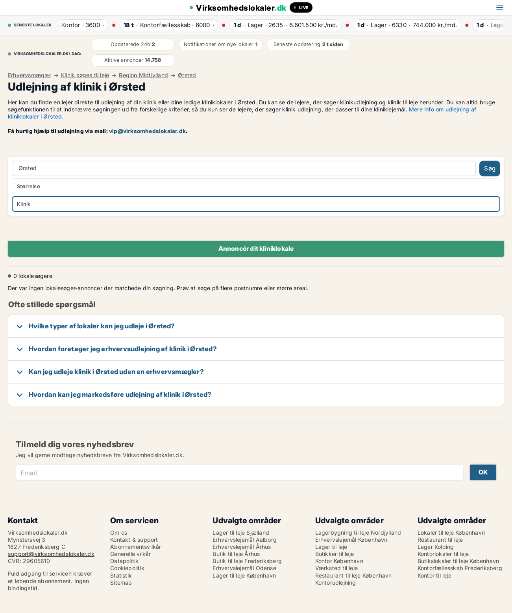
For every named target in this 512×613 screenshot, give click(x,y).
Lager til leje (331, 546)
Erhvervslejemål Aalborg (245, 539)
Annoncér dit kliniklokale (256, 248)
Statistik (121, 575)
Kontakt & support (134, 539)
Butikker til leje (334, 553)
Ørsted (187, 75)
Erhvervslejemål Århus (242, 546)
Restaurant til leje (440, 539)
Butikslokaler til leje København (458, 560)
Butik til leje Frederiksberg (247, 560)
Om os (118, 532)
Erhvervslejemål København (351, 539)
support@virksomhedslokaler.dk (51, 553)
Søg (489, 168)
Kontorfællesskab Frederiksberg (460, 568)
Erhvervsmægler (29, 75)
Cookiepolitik (127, 568)
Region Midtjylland (143, 75)
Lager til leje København (244, 575)
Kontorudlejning (335, 582)
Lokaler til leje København (451, 532)
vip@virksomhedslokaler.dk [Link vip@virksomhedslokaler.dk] (147, 131)
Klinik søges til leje (85, 75)
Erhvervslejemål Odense (244, 568)
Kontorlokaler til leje (443, 553)
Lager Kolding (436, 546)
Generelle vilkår (130, 553)
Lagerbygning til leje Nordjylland (358, 532)
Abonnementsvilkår (135, 546)
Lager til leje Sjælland (241, 532)
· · (78, 25)
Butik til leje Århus (236, 553)
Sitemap (121, 582)
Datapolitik (124, 560)
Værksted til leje (336, 568)
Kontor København (339, 560)
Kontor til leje (434, 575)
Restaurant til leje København (353, 575)
